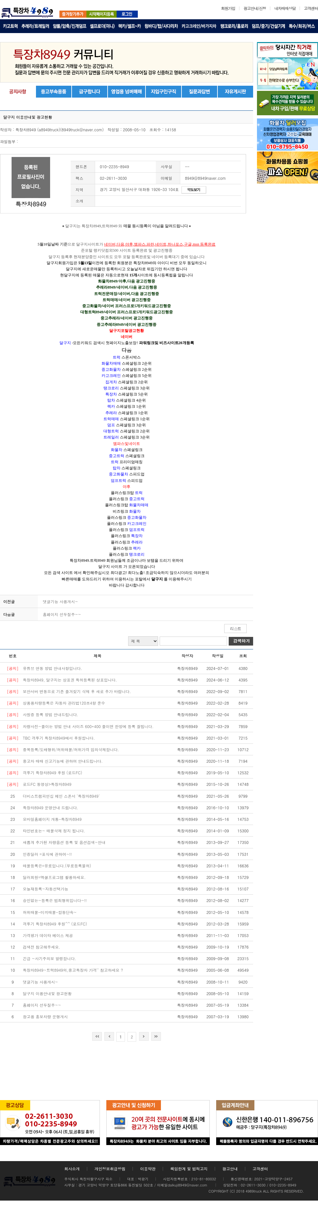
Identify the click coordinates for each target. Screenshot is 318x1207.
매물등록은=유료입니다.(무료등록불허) (57, 865)
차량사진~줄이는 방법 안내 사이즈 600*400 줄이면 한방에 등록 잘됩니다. (88, 726)
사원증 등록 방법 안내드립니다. (50, 714)
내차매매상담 (285, 8)
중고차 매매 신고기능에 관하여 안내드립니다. (63, 761)
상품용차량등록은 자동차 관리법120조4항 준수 (64, 703)
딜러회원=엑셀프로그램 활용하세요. (54, 877)
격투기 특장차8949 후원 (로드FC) (52, 772)
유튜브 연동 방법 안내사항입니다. (52, 668)
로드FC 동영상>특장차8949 (47, 784)
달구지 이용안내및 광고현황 (47, 993)
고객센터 (311, 8)
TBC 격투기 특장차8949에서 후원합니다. (59, 738)
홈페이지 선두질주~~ (62, 614)
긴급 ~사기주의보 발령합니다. (49, 958)
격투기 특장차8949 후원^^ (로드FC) (55, 923)
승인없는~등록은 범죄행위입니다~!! (55, 900)
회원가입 (228, 8)
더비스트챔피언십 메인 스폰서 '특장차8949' (61, 796)
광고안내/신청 (254, 8)
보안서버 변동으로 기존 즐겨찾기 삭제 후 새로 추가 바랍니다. (77, 691)
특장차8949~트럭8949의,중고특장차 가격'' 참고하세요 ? (73, 970)
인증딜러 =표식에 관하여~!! (47, 854)
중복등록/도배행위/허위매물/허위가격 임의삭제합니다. (71, 749)
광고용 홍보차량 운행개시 (45, 1016)
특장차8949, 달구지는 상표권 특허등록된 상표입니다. (70, 679)
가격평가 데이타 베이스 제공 (48, 935)
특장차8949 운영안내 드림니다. (50, 807)
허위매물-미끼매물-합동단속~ (50, 912)
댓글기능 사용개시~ (60, 601)
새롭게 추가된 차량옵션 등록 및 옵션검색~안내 (64, 842)
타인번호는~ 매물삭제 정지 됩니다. (54, 830)
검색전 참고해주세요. (41, 947)
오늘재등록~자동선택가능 (45, 888)
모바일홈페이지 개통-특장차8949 (52, 819)
